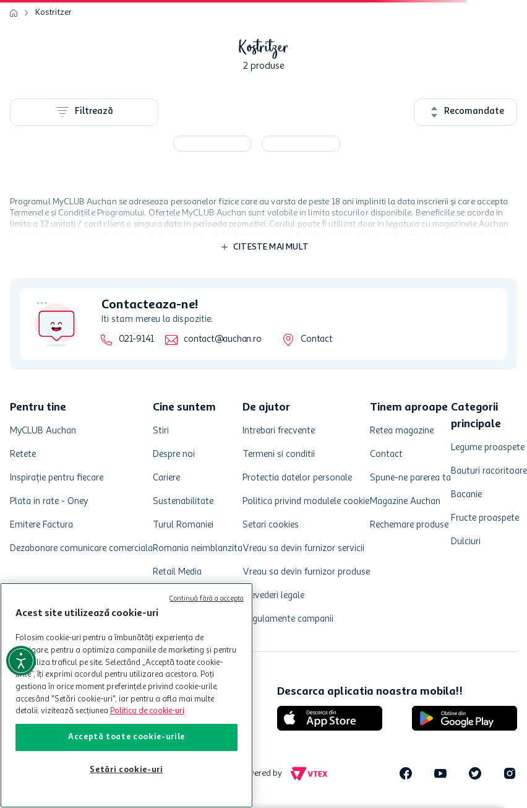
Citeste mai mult (271, 247)
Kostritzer (53, 12)
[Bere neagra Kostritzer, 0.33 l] (301, 143)
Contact (316, 339)
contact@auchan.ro (222, 339)
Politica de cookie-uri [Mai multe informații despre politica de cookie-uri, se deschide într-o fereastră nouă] (147, 711)
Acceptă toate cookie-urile (126, 737)
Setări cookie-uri (126, 770)
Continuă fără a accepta (206, 599)
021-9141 (136, 339)
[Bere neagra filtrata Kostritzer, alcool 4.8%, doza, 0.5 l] (212, 143)
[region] (126, 695)
